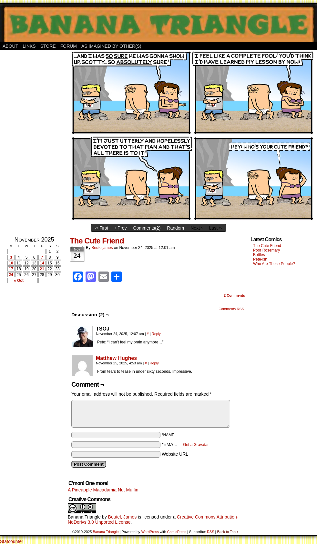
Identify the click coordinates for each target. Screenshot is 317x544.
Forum (68, 46)
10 (11, 263)
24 (11, 274)
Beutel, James (122, 516)
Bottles (259, 254)
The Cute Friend (97, 240)
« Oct (19, 280)
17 (11, 269)
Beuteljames (102, 247)
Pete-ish (260, 259)
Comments (234, 295)
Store (48, 46)
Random (175, 228)
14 (42, 263)
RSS (210, 532)
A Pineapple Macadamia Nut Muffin (103, 489)
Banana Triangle (84, 516)
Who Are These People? (274, 264)
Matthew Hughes (116, 358)
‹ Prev (121, 228)
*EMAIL (185, 444)
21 (42, 269)
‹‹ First (101, 228)
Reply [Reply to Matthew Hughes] (154, 363)
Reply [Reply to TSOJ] (156, 334)
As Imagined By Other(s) (111, 46)
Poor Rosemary (266, 250)
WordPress (150, 532)
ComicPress (176, 532)
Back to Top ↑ (227, 532)
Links (29, 46)
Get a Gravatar (196, 444)
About (10, 46)
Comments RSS (231, 309)
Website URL (175, 454)
